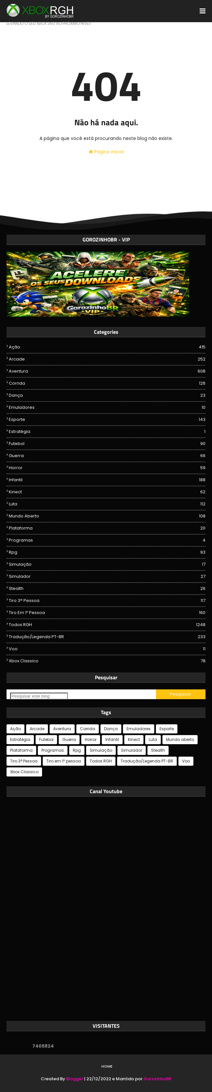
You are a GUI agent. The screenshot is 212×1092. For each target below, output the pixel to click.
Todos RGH (107, 625)
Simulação (107, 564)
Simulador (107, 576)
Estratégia (107, 431)
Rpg (107, 552)
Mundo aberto (107, 516)
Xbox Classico (107, 661)
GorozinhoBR (157, 1079)
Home (107, 1066)
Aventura (107, 371)
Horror (107, 468)
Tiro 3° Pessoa (107, 600)
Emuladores (107, 407)
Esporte (107, 419)
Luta (107, 504)
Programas (107, 540)
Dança (107, 395)
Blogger (74, 1079)
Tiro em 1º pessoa (107, 612)
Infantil (107, 480)
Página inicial (106, 151)
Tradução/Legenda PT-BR (107, 637)
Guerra (107, 456)
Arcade (107, 359)
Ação (107, 347)
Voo (107, 649)
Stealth (107, 588)
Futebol (107, 443)
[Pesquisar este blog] (39, 696)
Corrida (107, 383)
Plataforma (107, 528)
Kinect (107, 492)
